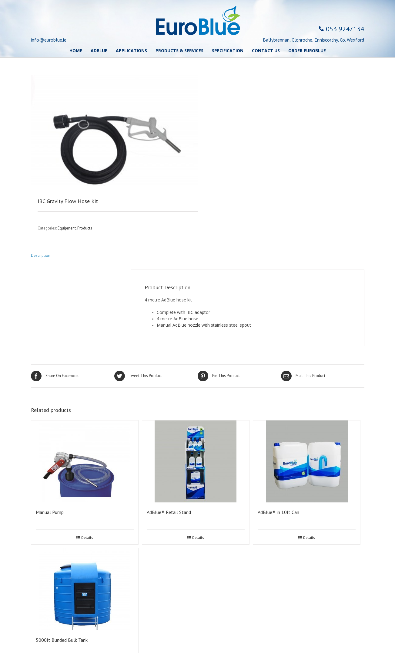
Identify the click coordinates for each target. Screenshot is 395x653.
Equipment (67, 228)
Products (84, 228)
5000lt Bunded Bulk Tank (62, 640)
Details (87, 537)
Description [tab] (40, 255)
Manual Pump (50, 512)
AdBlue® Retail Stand (169, 512)
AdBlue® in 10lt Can (278, 512)
